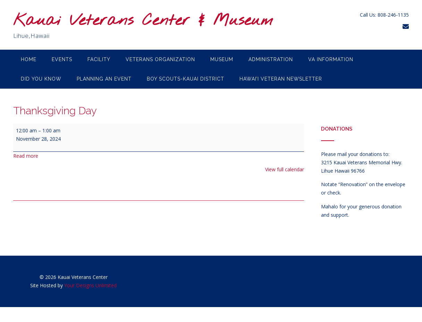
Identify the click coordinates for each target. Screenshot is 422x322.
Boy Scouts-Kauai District (185, 79)
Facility (98, 59)
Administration (270, 59)
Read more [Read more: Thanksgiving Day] (25, 155)
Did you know (41, 79)
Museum (221, 59)
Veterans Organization (160, 59)
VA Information (330, 59)
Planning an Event (104, 79)
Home (28, 59)
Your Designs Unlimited (90, 285)
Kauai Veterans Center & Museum (143, 21)
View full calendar (284, 169)
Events (62, 59)
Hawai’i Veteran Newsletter (280, 79)
